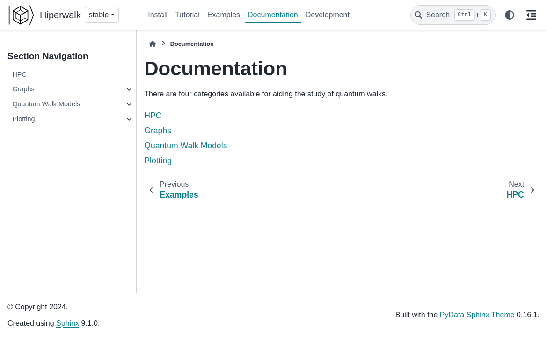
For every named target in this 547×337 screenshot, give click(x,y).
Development (328, 15)
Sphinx (67, 323)
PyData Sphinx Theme (477, 315)
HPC (19, 74)
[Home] (152, 44)
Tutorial (187, 15)
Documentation (273, 15)
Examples (223, 15)
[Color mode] (509, 15)
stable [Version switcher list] (99, 15)
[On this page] (531, 15)
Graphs (23, 89)
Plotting (23, 119)
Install (158, 15)
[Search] (453, 15)
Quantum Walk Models (46, 104)
